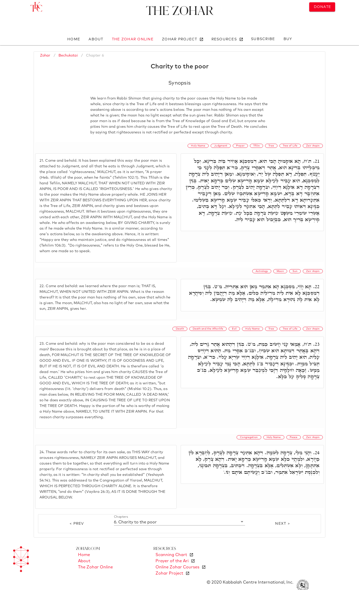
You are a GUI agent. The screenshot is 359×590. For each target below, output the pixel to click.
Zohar (45, 55)
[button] (179, 522)
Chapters (121, 517)
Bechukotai (68, 55)
